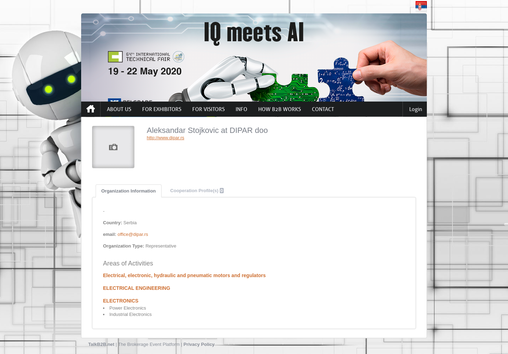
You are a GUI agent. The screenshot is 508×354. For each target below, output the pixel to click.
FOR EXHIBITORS (161, 109)
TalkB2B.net (101, 344)
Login (415, 109)
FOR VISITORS (208, 109)
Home (90, 109)
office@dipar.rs (132, 234)
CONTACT (323, 109)
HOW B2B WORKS (279, 109)
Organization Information (128, 191)
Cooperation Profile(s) (197, 190)
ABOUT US (119, 109)
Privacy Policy (198, 344)
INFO (241, 109)
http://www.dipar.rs (165, 137)
